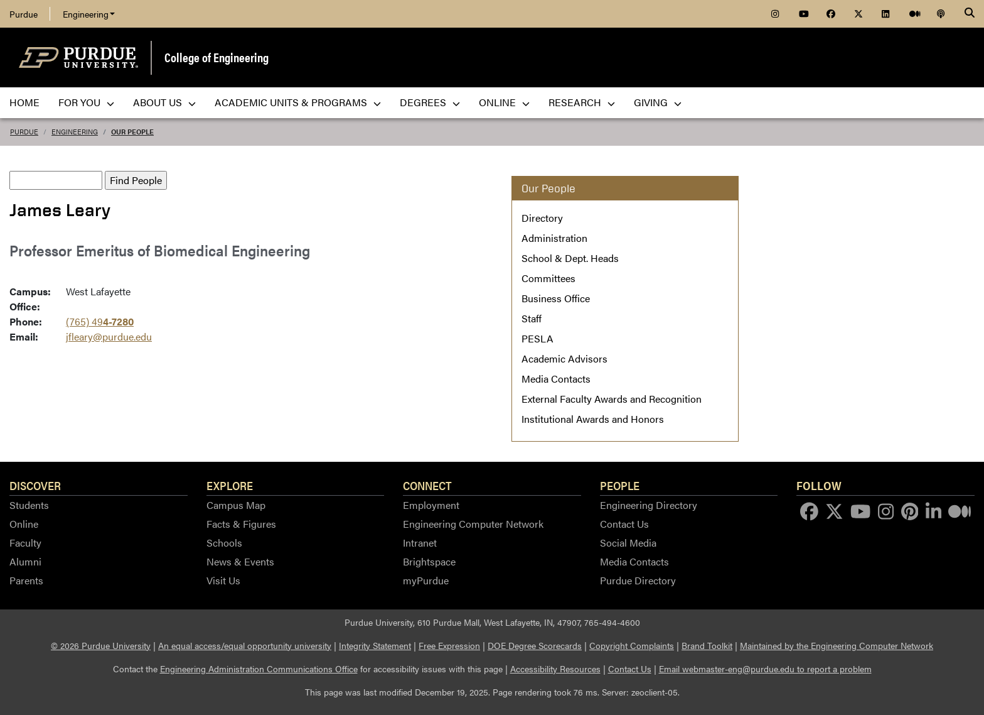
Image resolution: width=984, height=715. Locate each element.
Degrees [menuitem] (430, 102)
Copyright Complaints (631, 645)
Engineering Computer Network (473, 523)
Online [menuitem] (504, 102)
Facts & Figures (241, 523)
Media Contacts (556, 378)
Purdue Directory (638, 580)
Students (29, 505)
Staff (531, 318)
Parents (26, 580)
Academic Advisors (564, 358)
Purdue (23, 14)
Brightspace (429, 561)
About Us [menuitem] (164, 102)
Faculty (25, 542)
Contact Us (624, 523)
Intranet (420, 542)
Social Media (628, 542)
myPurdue (426, 580)
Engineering (89, 14)
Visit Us (223, 580)
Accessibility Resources (555, 668)
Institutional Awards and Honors (592, 419)
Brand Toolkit (707, 645)
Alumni (25, 561)
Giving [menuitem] (658, 102)
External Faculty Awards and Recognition (611, 398)
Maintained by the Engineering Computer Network (836, 645)
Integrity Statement (375, 645)
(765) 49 (100, 321)
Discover (35, 485)
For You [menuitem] (86, 102)
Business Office (555, 298)
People (619, 485)
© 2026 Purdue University (101, 645)
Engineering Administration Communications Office (259, 668)
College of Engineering (216, 57)
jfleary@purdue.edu (109, 336)
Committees (548, 278)
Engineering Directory (648, 505)
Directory (542, 217)
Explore (229, 485)
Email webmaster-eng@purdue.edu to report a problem (765, 668)
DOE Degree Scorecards (535, 645)
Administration (554, 238)
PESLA (537, 338)
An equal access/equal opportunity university (244, 645)
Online (23, 523)
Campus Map (235, 505)
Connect (427, 485)
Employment (431, 505)
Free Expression (449, 645)
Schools (224, 542)
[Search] (970, 13)
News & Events (240, 561)
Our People (132, 131)
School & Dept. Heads (570, 258)
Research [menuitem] (581, 102)
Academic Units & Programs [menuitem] (298, 102)
